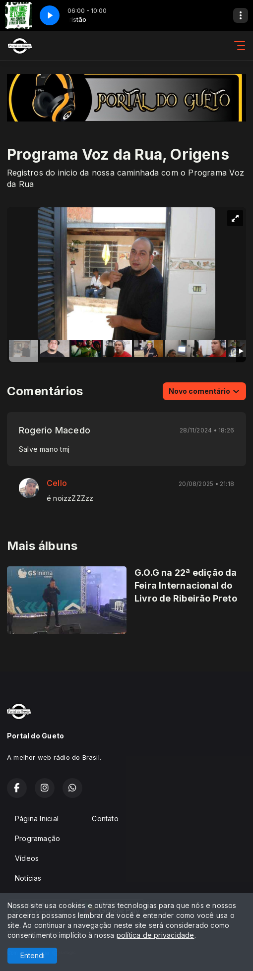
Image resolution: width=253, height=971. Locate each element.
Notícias (28, 878)
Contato (105, 818)
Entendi (32, 955)
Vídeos (27, 858)
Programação (37, 838)
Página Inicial (37, 818)
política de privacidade (155, 935)
